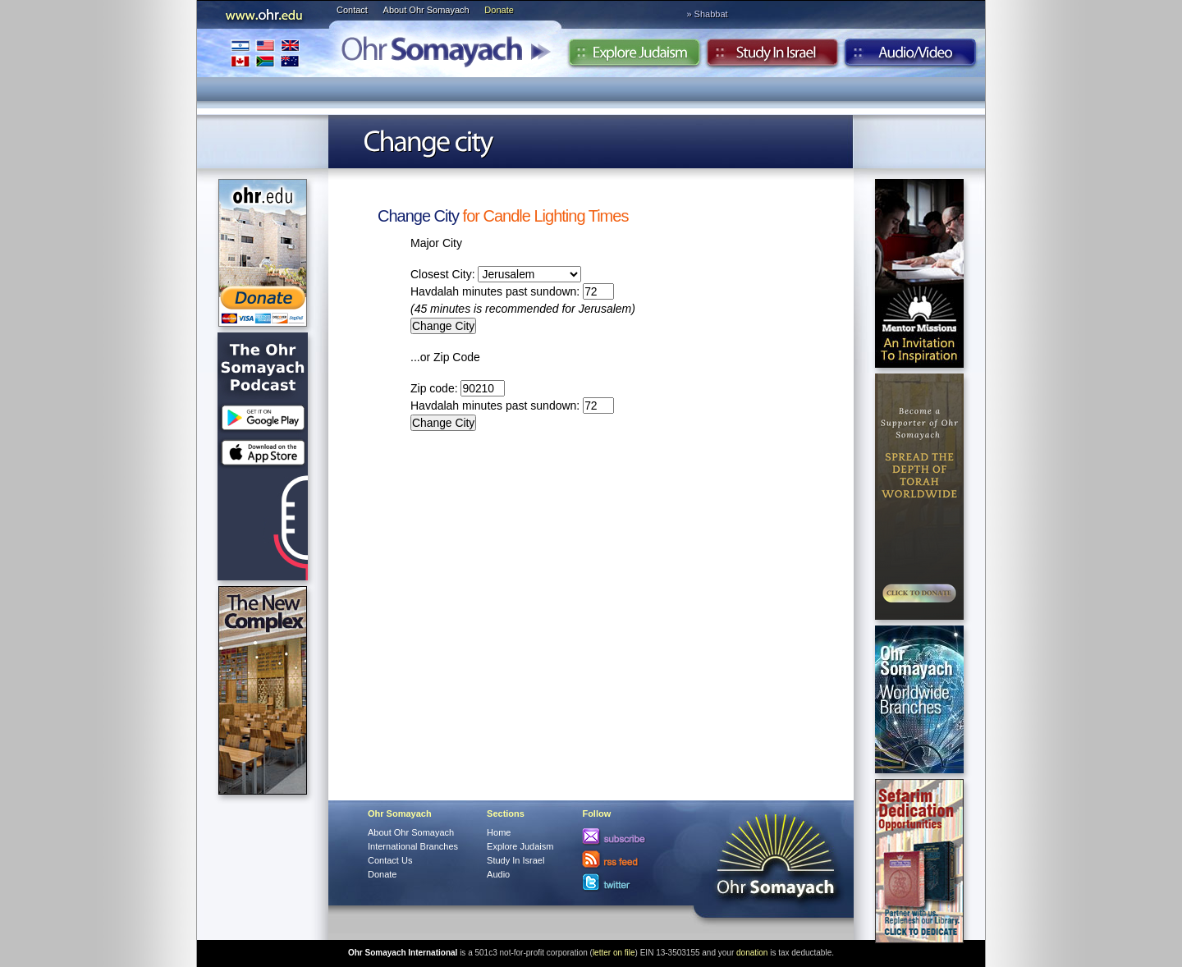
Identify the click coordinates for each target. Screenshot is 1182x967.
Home (499, 832)
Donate (498, 10)
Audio (910, 56)
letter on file (614, 952)
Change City (418, 216)
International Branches (265, 53)
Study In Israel (515, 860)
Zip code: (457, 388)
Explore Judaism (634, 56)
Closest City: (495, 274)
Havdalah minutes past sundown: (512, 291)
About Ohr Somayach (426, 10)
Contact (352, 10)
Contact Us (390, 860)
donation (751, 952)
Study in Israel (772, 56)
